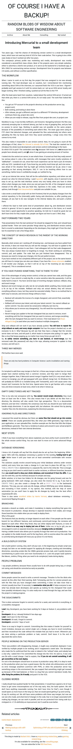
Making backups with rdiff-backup (15, 729)
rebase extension (57, 261)
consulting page (52, 742)
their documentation (26, 189)
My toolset (62, 35)
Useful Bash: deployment (11, 720)
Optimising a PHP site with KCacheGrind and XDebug (50, 729)
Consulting (44, 35)
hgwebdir (39, 179)
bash (52, 720)
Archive (10, 35)
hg (63, 720)
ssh (66, 720)
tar (70, 720)
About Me (26, 35)
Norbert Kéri (25, 736)
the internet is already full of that (35, 144)
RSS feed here (46, 744)
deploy (58, 720)
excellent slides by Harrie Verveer (33, 496)
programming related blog (47, 736)
